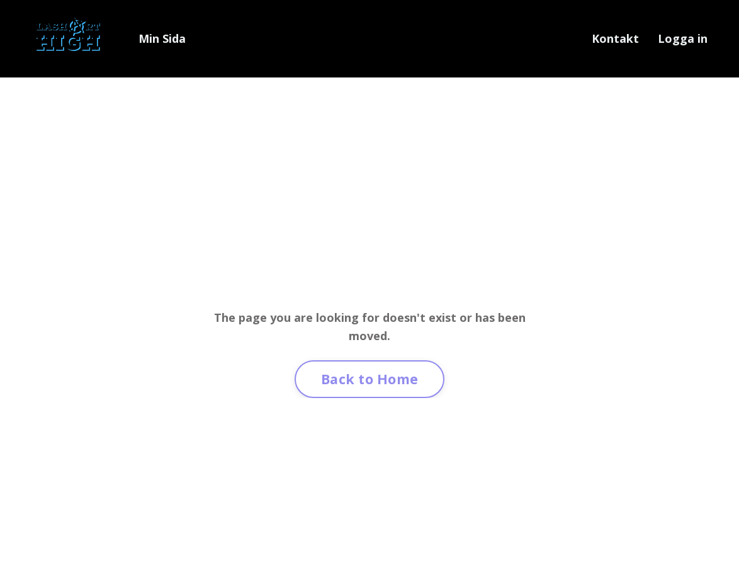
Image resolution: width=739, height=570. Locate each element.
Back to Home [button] (369, 379)
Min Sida (162, 38)
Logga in (683, 38)
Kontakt (615, 38)
